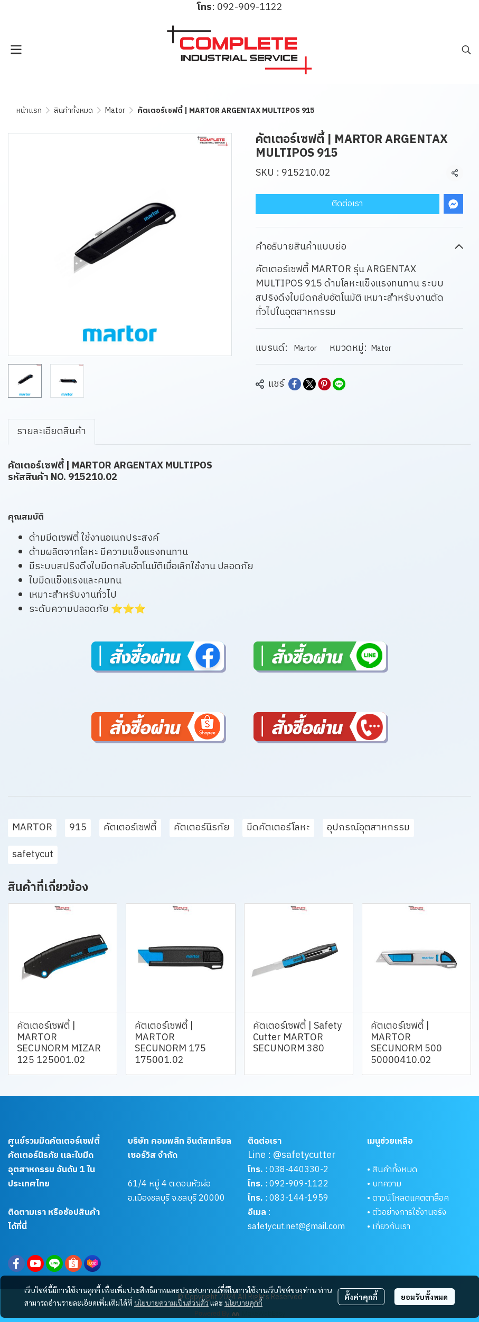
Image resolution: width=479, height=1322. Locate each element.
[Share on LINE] (339, 384)
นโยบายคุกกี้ (243, 1302)
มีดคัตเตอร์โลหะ (278, 828)
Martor (305, 348)
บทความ (386, 1184)
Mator (115, 110)
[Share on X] (309, 384)
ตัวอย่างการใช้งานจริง (409, 1212)
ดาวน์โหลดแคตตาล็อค (410, 1198)
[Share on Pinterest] (324, 384)
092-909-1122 (298, 1184)
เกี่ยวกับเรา (391, 1227)
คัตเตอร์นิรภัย (202, 828)
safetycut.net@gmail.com (296, 1227)
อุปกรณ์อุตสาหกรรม (368, 828)
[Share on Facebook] (294, 384)
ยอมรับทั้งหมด (424, 1296)
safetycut (32, 855)
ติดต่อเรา (347, 204)
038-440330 (293, 1170)
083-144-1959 (298, 1198)
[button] (466, 49)
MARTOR (32, 828)
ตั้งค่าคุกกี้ (361, 1296)
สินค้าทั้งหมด (73, 110)
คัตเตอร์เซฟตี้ (130, 828)
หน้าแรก (29, 110)
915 (78, 828)
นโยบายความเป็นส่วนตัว (171, 1302)
